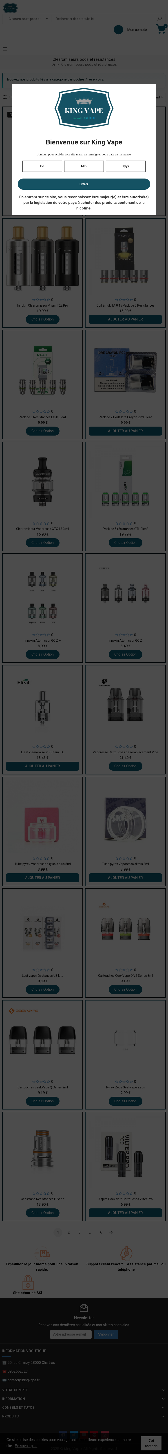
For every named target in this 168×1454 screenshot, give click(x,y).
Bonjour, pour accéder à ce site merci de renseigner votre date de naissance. (83, 154)
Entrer (84, 184)
